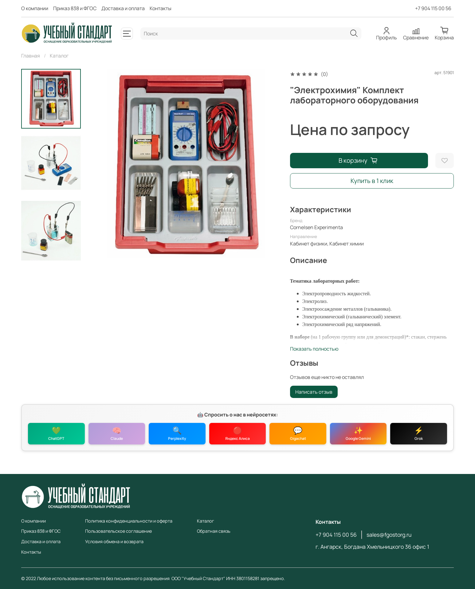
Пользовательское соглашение (118, 531)
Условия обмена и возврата (114, 541)
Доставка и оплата (123, 8)
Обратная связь (213, 531)
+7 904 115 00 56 (433, 8)
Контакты (160, 8)
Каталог (59, 55)
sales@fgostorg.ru (389, 534)
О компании (34, 8)
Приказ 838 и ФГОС (74, 8)
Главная (30, 55)
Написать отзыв (313, 391)
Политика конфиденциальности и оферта (128, 521)
